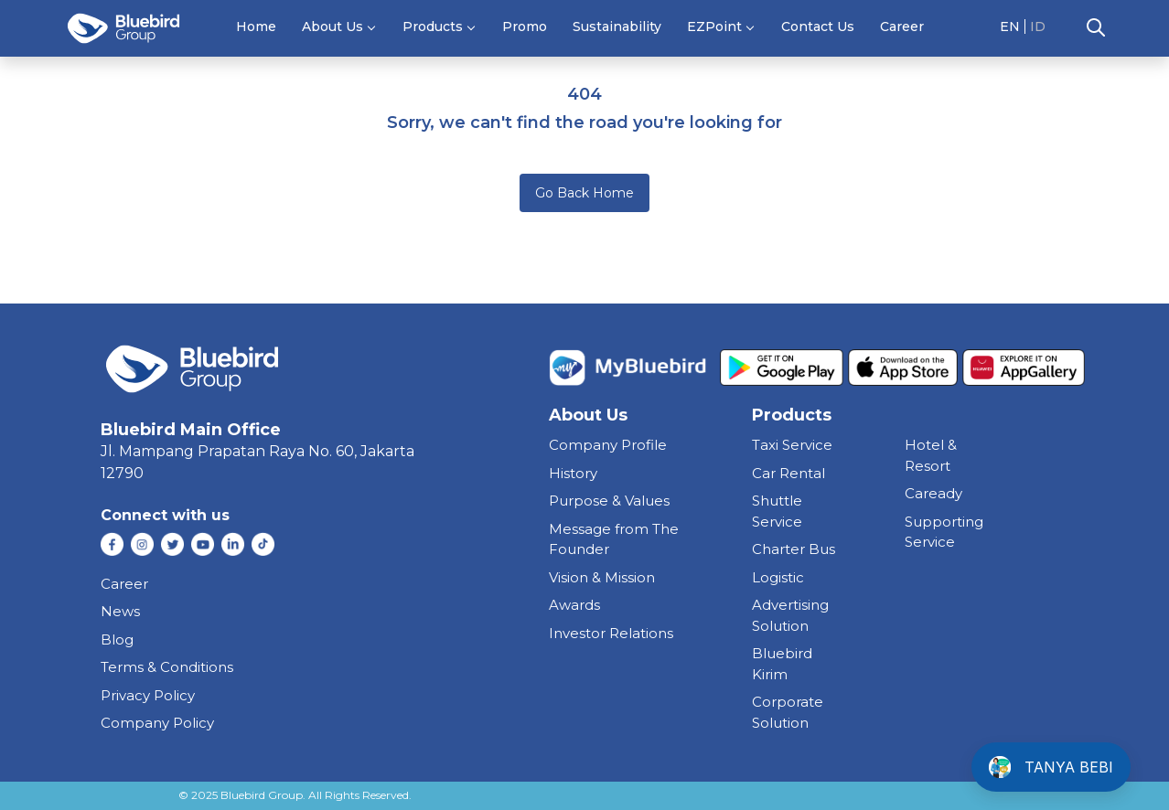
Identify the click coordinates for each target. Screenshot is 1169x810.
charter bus (793, 549)
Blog (117, 639)
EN (1010, 26)
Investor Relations (611, 633)
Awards (574, 604)
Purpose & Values (609, 500)
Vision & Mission (602, 577)
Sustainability (617, 26)
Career (902, 26)
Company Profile (608, 444)
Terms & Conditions (167, 667)
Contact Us (817, 26)
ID (1038, 26)
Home (256, 26)
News (120, 611)
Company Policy (157, 722)
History (573, 473)
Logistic (778, 577)
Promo (524, 26)
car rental (788, 473)
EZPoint (714, 26)
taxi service (792, 444)
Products (432, 26)
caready (933, 493)
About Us (332, 26)
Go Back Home (584, 193)
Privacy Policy (148, 695)
